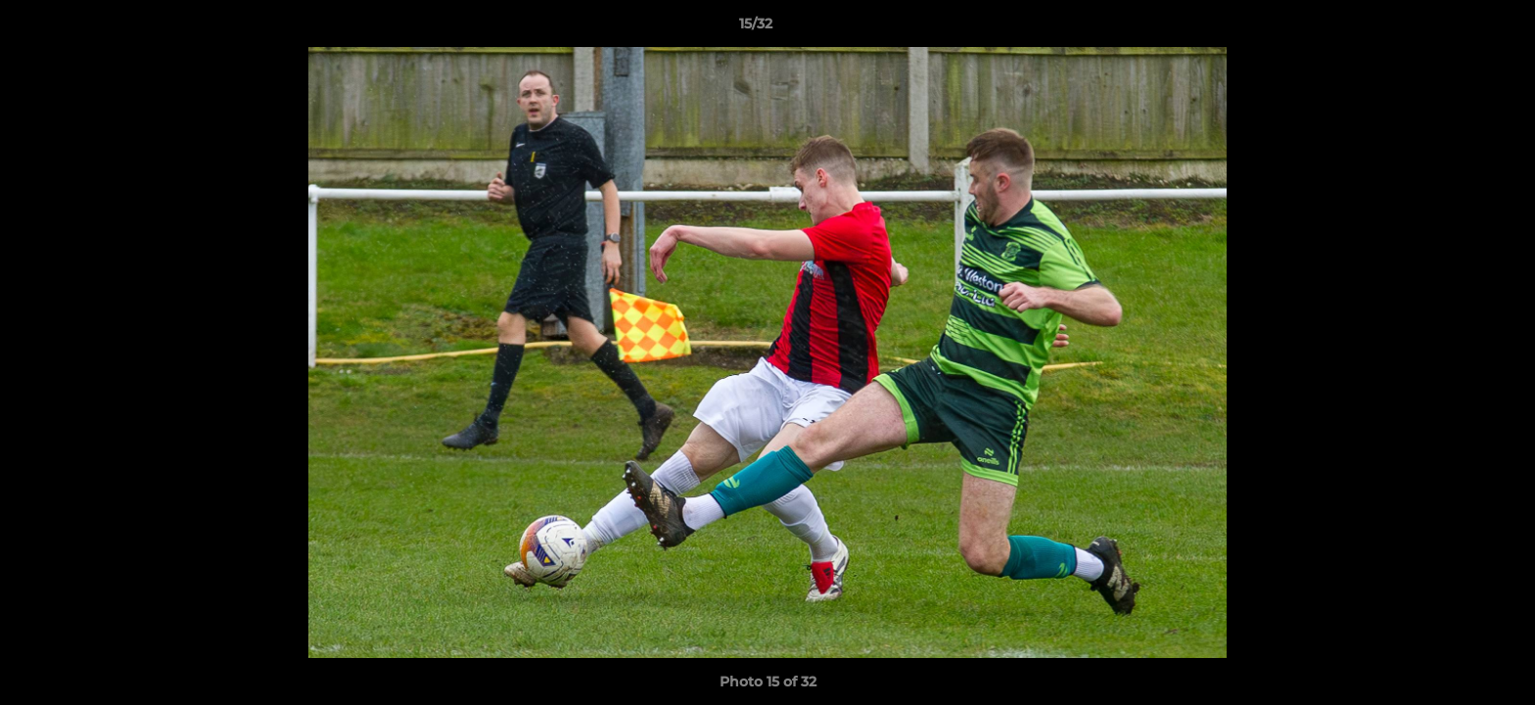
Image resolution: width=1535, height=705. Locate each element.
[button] (1453, 28)
